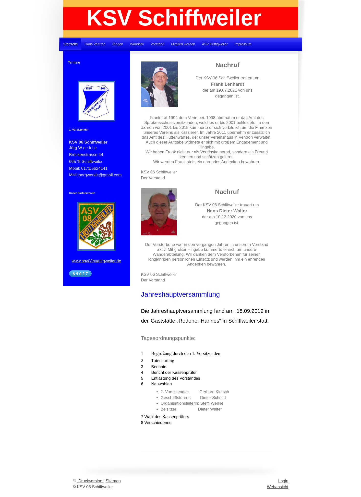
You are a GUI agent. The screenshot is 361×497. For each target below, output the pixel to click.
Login (283, 481)
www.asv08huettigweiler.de (96, 261)
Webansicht (277, 487)
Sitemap (113, 481)
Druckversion (88, 481)
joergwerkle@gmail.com (99, 175)
